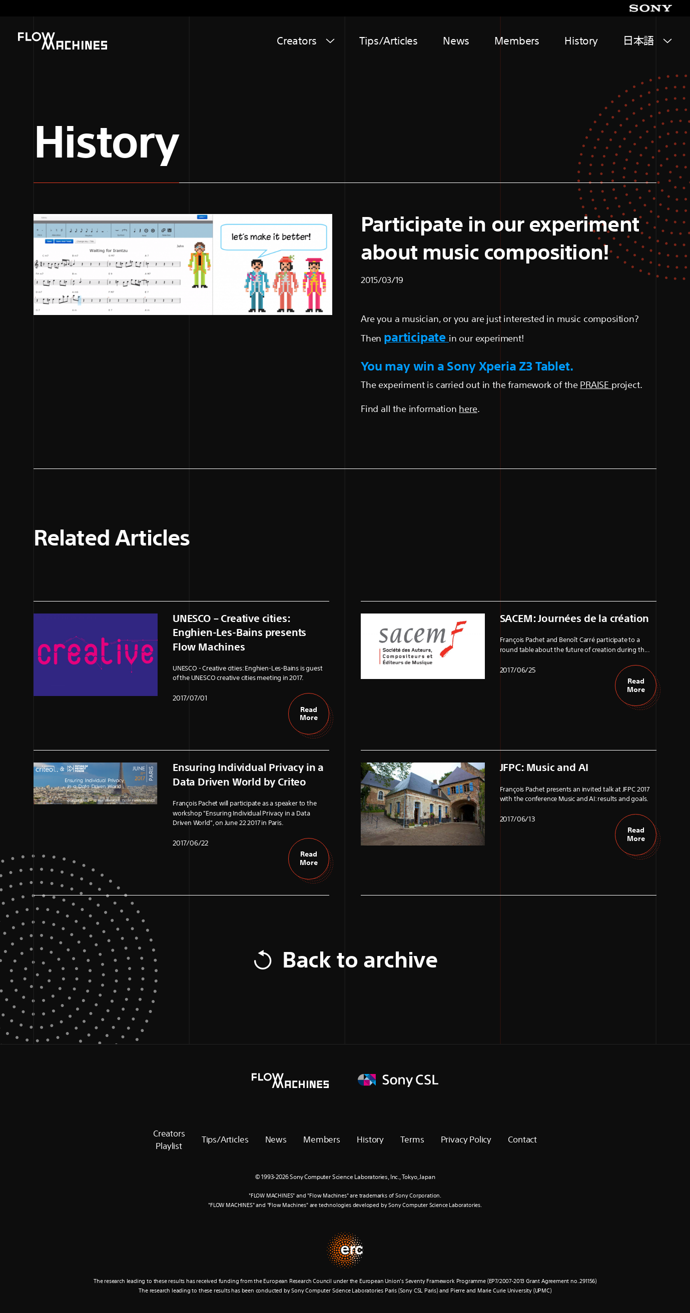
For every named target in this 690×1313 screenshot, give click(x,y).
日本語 (638, 40)
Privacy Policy (466, 1139)
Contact (522, 1139)
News (456, 40)
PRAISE (595, 384)
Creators (297, 40)
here (468, 408)
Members (516, 40)
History (581, 40)
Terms (412, 1139)
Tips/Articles (388, 40)
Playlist (169, 1145)
